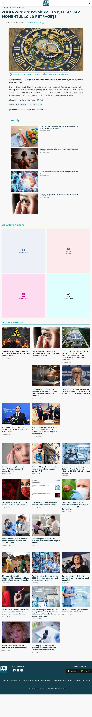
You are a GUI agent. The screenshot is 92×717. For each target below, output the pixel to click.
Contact (70, 680)
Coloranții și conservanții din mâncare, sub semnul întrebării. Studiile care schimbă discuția (44, 648)
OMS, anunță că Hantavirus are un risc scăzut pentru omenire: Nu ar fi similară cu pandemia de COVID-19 (76, 391)
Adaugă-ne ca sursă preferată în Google (26, 74)
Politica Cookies (46, 680)
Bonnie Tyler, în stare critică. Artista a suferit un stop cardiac (14, 647)
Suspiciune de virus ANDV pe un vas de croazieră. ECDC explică (14, 504)
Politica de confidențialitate (31, 680)
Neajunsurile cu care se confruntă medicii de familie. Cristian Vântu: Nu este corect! (15, 541)
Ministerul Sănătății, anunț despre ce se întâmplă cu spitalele (75, 611)
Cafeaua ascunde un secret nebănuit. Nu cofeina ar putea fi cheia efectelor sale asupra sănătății (44, 392)
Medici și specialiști (15, 680)
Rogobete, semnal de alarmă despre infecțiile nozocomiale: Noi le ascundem (15, 429)
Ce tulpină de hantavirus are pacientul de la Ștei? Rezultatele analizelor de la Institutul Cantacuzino (75, 506)
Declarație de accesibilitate (82, 680)
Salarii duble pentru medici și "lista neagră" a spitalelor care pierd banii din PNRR (45, 469)
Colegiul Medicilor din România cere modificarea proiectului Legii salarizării (75, 578)
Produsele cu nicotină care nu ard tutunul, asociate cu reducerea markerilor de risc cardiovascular (15, 612)
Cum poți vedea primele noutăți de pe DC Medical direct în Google (45, 504)
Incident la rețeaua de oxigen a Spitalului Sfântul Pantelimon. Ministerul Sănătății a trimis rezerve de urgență (76, 470)
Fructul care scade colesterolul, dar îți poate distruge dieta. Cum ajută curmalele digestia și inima (59, 127)
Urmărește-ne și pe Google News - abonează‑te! (29, 109)
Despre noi (5, 680)
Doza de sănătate (15, 7)
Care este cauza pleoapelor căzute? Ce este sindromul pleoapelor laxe (13, 469)
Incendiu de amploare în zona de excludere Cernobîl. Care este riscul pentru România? (16, 353)
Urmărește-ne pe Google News (57, 74)
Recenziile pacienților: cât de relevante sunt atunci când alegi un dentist (46, 541)
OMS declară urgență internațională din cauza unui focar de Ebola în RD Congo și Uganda (15, 578)
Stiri (23, 7)
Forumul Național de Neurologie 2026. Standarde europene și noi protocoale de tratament (45, 578)
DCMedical (5, 7)
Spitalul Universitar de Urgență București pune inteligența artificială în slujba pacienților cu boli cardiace (45, 430)
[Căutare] (90, 3)
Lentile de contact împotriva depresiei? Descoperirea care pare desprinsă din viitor (45, 353)
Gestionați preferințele (59, 680)
